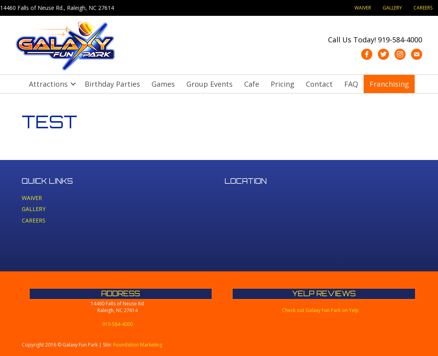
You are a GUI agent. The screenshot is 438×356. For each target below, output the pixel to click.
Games (163, 84)
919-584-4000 (400, 39)
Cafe (251, 84)
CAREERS (422, 7)
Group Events (209, 84)
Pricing (282, 84)
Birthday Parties (112, 84)
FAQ (351, 84)
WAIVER (363, 7)
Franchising (389, 84)
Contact (319, 84)
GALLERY (392, 7)
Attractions (48, 84)
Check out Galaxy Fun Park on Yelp (320, 310)
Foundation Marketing (137, 344)
